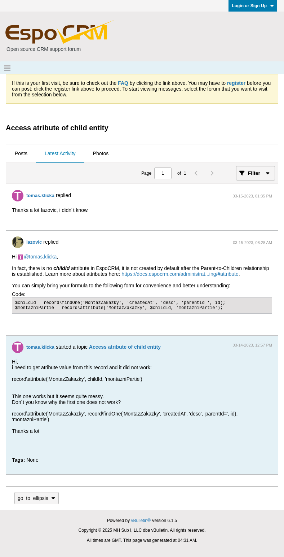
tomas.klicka (40, 195)
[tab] (21, 153)
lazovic (34, 242)
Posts (21, 153)
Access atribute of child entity (125, 347)
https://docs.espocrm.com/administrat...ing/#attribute (179, 274)
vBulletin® (141, 520)
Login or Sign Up (253, 5)
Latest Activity (60, 153)
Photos (101, 153)
